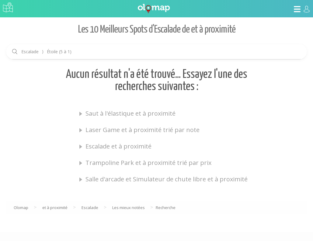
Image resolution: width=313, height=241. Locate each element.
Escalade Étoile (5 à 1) (46, 52)
